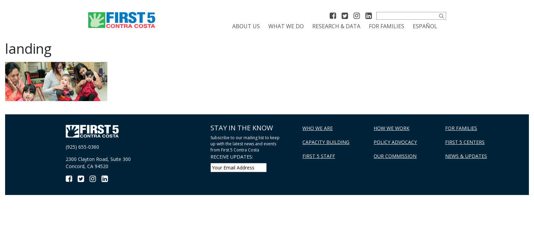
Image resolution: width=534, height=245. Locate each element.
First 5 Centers (465, 142)
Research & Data (336, 26)
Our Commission (395, 156)
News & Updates (466, 156)
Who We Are (317, 128)
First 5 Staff (318, 156)
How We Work (391, 128)
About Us (246, 26)
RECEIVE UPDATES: (231, 156)
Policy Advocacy (395, 142)
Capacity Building (325, 142)
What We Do (286, 26)
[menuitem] (425, 26)
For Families (386, 26)
